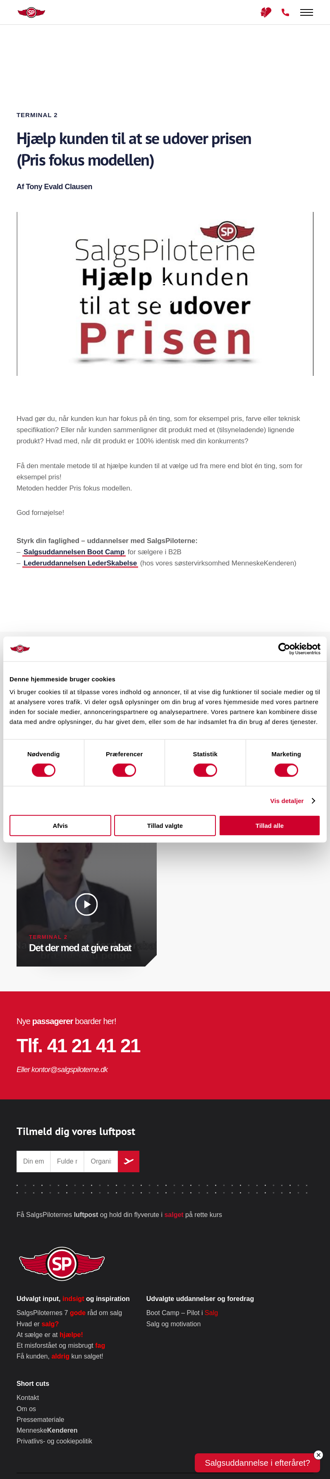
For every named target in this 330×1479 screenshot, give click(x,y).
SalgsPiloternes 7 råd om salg (69, 1312)
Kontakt (28, 1397)
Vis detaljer (287, 800)
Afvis (60, 825)
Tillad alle (270, 825)
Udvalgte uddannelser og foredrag (200, 1298)
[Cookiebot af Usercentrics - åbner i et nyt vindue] (284, 648)
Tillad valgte (165, 825)
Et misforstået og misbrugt (61, 1345)
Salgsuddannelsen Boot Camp (74, 552)
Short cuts (33, 1383)
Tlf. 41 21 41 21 (78, 1045)
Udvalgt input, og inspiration (73, 1298)
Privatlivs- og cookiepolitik (54, 1441)
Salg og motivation (173, 1323)
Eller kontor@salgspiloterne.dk (62, 1069)
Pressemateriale (41, 1419)
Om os (26, 1408)
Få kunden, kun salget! (60, 1356)
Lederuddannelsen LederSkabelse (80, 563)
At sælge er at (50, 1334)
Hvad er (38, 1323)
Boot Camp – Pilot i (182, 1312)
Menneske (47, 1430)
